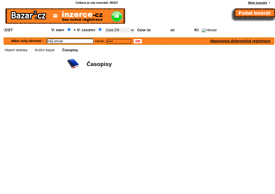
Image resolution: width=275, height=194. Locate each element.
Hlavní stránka (16, 50)
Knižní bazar (45, 50)
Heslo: (100, 41)
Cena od (144, 30)
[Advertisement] (121, 112)
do (172, 30)
